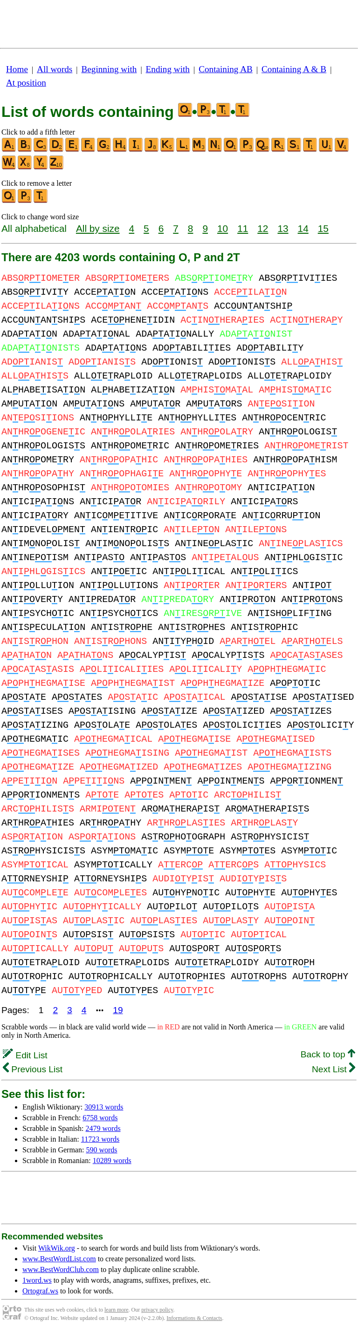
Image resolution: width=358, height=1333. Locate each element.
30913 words (103, 1107)
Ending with (168, 69)
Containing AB (226, 69)
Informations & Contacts (194, 1318)
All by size (98, 228)
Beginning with (109, 69)
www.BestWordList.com (59, 1259)
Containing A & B (294, 69)
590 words (101, 1150)
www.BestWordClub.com (60, 1269)
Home (17, 69)
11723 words (100, 1139)
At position (26, 83)
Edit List (25, 1055)
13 (282, 228)
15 (323, 228)
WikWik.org (56, 1248)
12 (262, 228)
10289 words (112, 1160)
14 (303, 228)
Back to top (328, 1054)
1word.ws (37, 1280)
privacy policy (157, 1309)
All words (54, 69)
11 (242, 228)
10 (222, 228)
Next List (333, 1069)
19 (118, 1010)
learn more (116, 1309)
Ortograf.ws (40, 1291)
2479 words (103, 1128)
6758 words (100, 1118)
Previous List (32, 1069)
